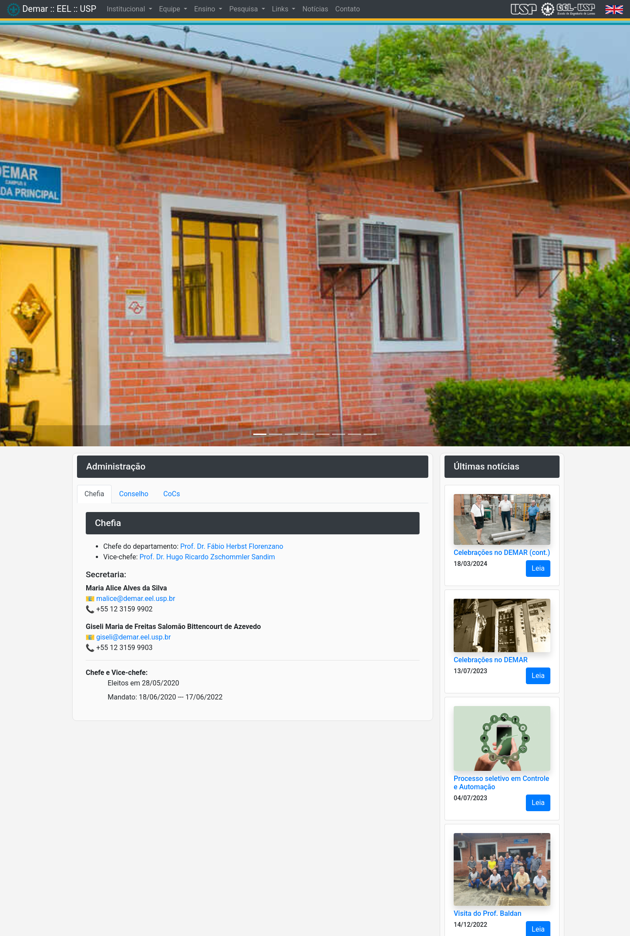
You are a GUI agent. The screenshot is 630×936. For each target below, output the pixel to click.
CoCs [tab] (171, 494)
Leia (538, 568)
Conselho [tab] (133, 494)
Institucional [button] (127, 9)
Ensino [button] (205, 9)
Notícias (315, 9)
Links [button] (281, 9)
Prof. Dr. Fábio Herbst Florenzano (231, 546)
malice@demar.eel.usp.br (135, 598)
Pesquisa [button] (244, 9)
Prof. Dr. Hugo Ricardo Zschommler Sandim (207, 557)
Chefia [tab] (94, 494)
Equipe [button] (170, 9)
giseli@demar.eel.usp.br (133, 637)
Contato (347, 9)
